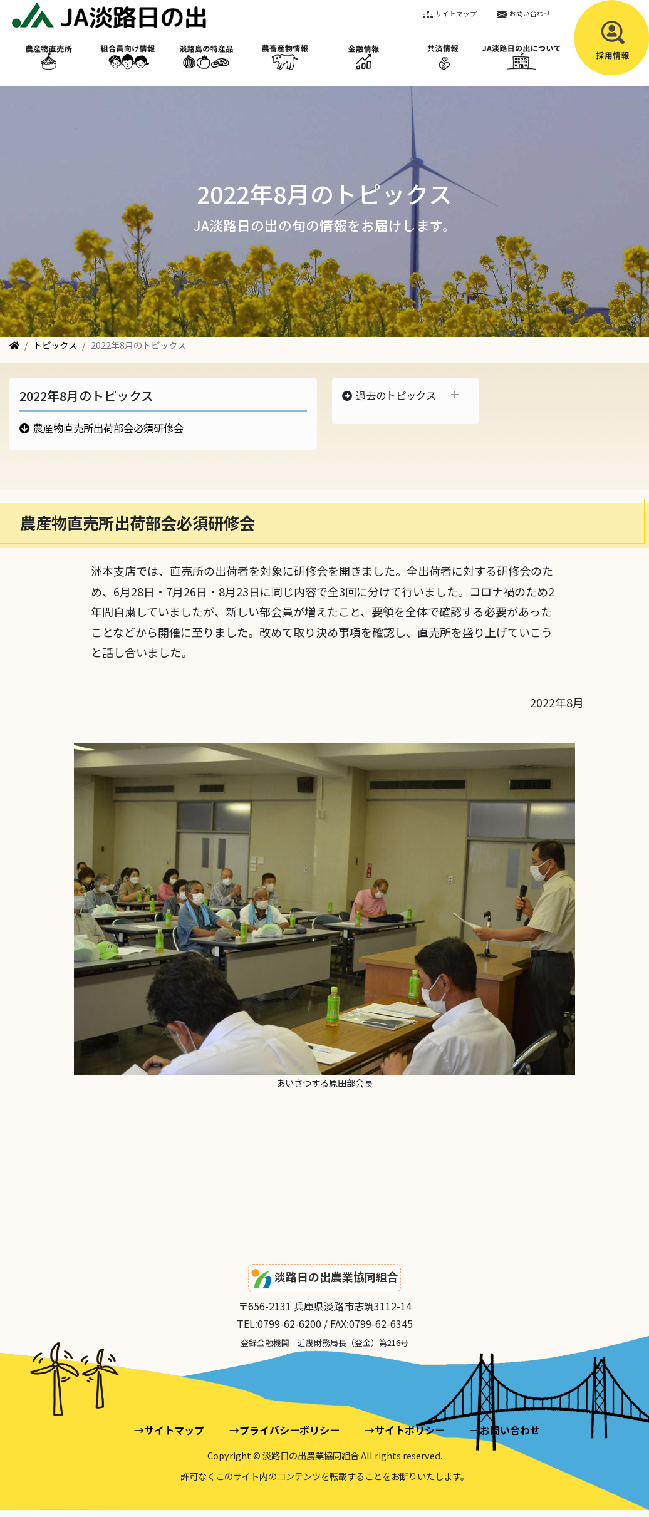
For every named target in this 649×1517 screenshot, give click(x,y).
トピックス (55, 344)
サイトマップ (450, 13)
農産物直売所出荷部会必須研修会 (108, 427)
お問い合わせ (524, 13)
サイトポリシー (410, 1429)
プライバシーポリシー (289, 1429)
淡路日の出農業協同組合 (324, 1278)
